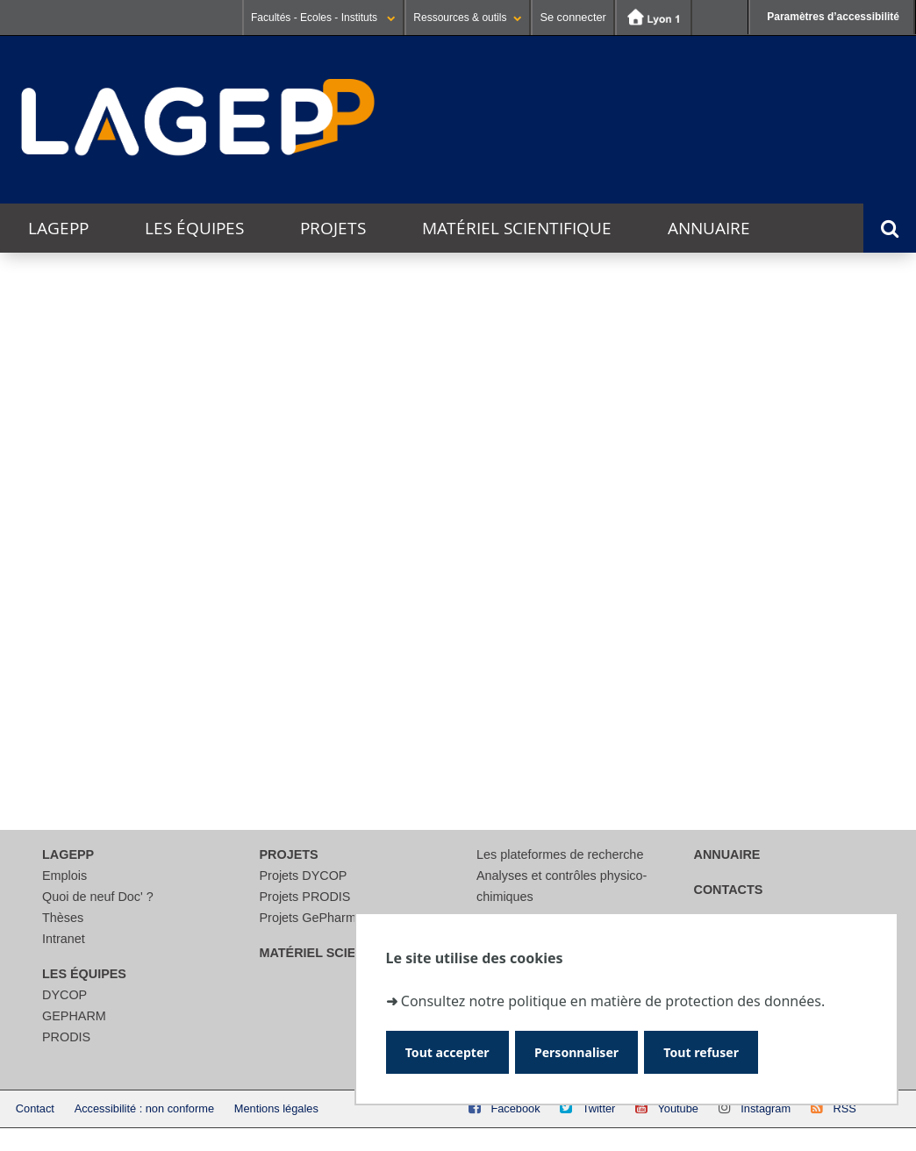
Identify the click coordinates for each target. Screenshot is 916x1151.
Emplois (64, 876)
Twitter (599, 1108)
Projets (333, 228)
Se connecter (572, 17)
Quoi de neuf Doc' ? (98, 897)
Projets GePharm (308, 918)
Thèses (62, 918)
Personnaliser (593, 1050)
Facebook (515, 1108)
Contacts (728, 890)
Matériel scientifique (517, 228)
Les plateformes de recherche (559, 854)
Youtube (677, 1108)
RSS (844, 1108)
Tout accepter (453, 1050)
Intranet (63, 939)
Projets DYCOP (303, 876)
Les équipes (194, 228)
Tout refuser (729, 1050)
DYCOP (64, 995)
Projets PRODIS (305, 897)
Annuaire (709, 228)
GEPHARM (74, 1016)
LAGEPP (58, 228)
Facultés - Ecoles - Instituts (323, 17)
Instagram (766, 1108)
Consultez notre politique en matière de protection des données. (613, 996)
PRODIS (66, 1037)
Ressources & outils (467, 17)
